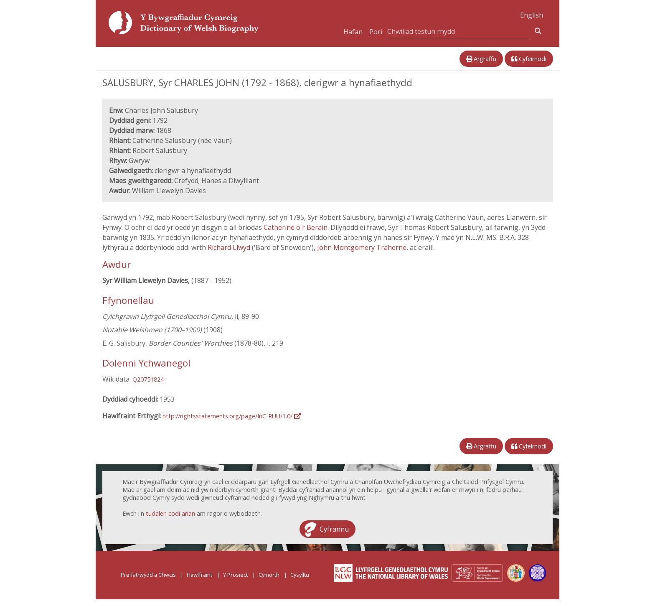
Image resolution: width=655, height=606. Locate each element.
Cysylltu (299, 574)
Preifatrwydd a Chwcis (148, 574)
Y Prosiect (235, 574)
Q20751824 (148, 379)
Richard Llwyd (230, 247)
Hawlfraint (199, 574)
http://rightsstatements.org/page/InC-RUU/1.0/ (231, 416)
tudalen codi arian (170, 513)
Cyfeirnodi (528, 59)
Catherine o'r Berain (296, 227)
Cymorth (269, 574)
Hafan (353, 31)
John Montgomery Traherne (361, 247)
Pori (375, 31)
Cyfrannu (334, 529)
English (531, 15)
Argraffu (481, 59)
